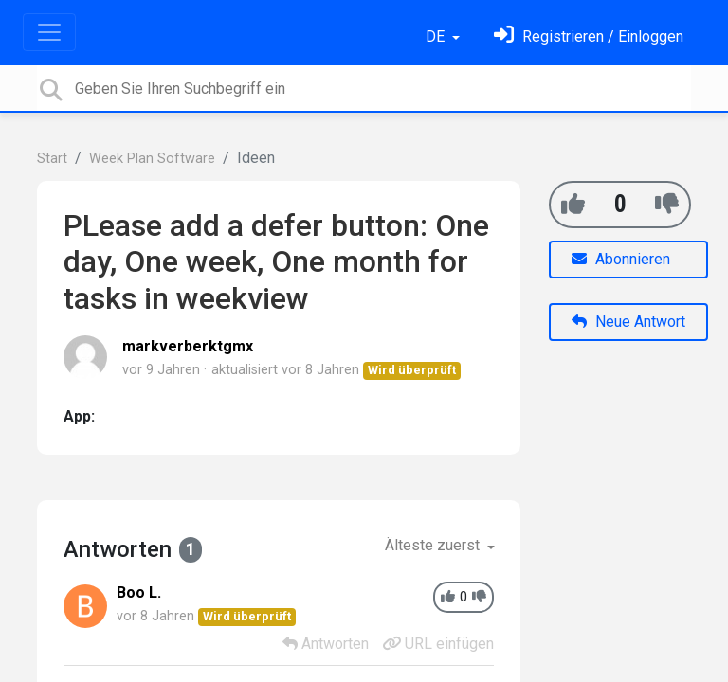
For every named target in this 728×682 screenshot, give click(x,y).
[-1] (667, 204)
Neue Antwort (628, 322)
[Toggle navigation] (49, 32)
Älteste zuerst (434, 545)
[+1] (573, 204)
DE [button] (437, 36)
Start (52, 159)
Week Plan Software (152, 159)
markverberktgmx (187, 346)
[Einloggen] (588, 36)
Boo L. (139, 592)
